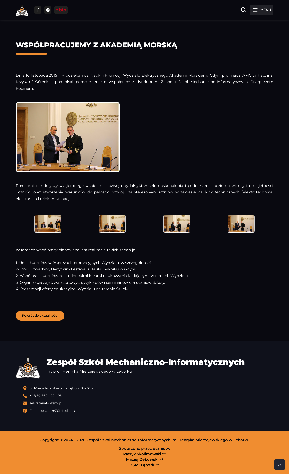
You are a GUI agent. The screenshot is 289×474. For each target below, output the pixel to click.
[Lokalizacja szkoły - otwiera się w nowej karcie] (147, 388)
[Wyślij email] (147, 403)
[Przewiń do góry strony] (279, 464)
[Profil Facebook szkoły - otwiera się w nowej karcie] (147, 410)
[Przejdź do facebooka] (37, 10)
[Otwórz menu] (261, 10)
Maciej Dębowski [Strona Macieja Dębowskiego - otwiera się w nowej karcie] (144, 459)
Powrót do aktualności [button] (40, 316)
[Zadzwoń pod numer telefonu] (147, 395)
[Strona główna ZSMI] (22, 10)
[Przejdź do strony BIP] (61, 10)
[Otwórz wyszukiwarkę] (243, 10)
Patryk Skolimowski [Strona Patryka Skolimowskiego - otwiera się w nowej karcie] (144, 454)
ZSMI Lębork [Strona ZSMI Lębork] (144, 465)
